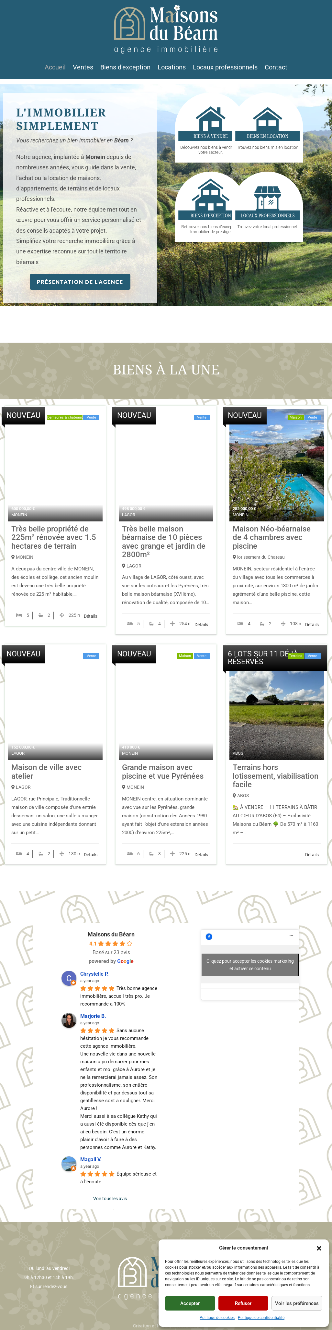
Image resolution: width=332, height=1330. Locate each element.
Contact (276, 68)
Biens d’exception (125, 68)
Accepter (190, 1303)
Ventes (83, 68)
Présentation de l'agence (80, 281)
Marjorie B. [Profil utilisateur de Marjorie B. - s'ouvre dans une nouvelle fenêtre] (93, 1016)
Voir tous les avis (110, 1198)
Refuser (243, 1303)
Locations (172, 68)
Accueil (55, 68)
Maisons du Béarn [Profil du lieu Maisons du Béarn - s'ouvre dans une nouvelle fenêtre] (111, 934)
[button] (319, 1248)
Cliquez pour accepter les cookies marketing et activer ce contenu (250, 964)
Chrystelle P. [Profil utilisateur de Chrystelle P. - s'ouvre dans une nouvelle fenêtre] (94, 974)
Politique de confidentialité (261, 1317)
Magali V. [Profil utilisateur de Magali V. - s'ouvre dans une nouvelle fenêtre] (91, 1159)
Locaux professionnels (225, 68)
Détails (90, 616)
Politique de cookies (217, 1317)
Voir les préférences (297, 1303)
